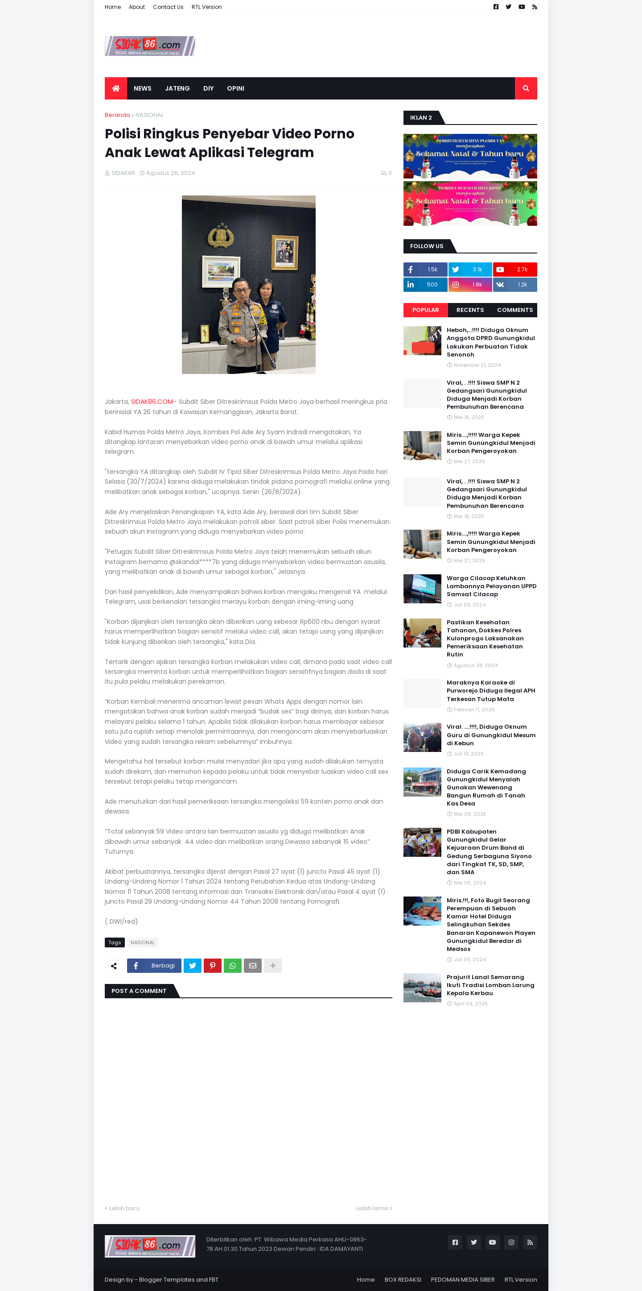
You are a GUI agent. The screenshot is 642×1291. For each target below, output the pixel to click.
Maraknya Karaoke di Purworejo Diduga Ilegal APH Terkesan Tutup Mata (491, 691)
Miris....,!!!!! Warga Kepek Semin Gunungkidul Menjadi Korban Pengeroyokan (491, 443)
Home (113, 7)
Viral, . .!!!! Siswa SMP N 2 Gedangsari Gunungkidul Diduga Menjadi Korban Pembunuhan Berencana (487, 395)
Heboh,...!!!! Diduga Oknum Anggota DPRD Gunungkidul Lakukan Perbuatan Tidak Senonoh (491, 342)
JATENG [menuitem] (177, 88)
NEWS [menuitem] (143, 88)
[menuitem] (116, 88)
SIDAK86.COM (152, 401)
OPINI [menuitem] (235, 88)
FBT (213, 1279)
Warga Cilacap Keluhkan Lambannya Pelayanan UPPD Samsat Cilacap (492, 586)
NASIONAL (150, 115)
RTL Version (207, 7)
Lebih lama (372, 1208)
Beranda (117, 115)
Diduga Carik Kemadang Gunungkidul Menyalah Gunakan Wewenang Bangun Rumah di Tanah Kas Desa (486, 788)
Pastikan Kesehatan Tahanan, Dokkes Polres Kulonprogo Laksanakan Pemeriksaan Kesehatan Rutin (485, 639)
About (137, 7)
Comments (515, 310)
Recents (470, 310)
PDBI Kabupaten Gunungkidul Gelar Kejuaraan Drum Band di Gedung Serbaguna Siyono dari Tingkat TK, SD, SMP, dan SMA (489, 852)
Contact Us (168, 7)
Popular (425, 310)
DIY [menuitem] (208, 88)
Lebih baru (124, 1208)
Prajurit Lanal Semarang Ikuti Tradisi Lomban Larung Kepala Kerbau (491, 985)
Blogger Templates (167, 1279)
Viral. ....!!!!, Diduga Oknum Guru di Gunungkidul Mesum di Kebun (491, 735)
